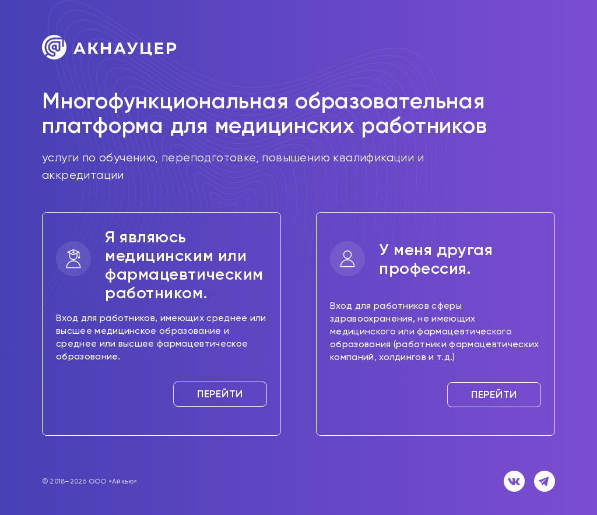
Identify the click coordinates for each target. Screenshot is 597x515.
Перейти (220, 393)
